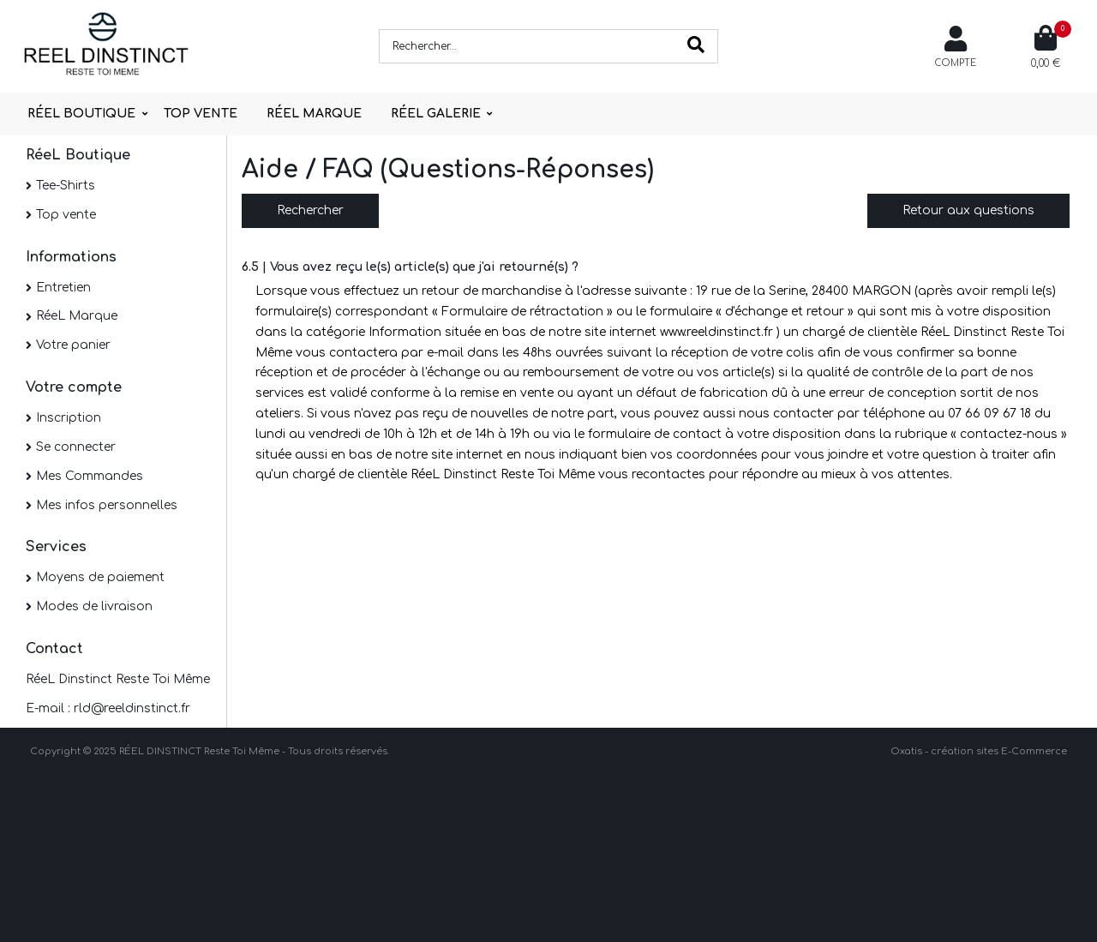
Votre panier (73, 345)
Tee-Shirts (65, 185)
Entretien (63, 287)
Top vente (66, 214)
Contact (54, 649)
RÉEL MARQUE (314, 113)
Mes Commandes (89, 476)
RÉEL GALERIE (436, 113)
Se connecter (76, 447)
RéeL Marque (76, 315)
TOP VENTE (200, 113)
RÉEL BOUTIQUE (81, 113)
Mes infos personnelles (106, 505)
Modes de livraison (94, 606)
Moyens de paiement (100, 577)
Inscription (68, 417)
